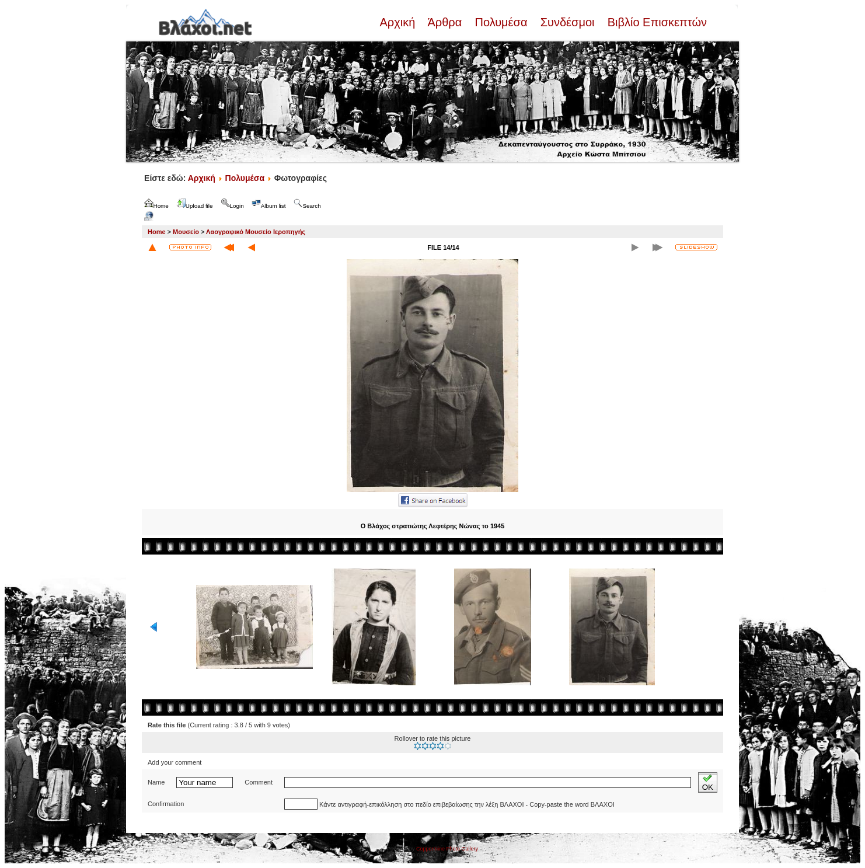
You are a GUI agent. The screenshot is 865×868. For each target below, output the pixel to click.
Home (157, 231)
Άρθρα (445, 22)
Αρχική (398, 22)
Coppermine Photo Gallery (447, 849)
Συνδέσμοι (567, 22)
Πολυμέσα (501, 22)
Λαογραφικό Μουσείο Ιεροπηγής (255, 231)
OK (707, 782)
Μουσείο (186, 231)
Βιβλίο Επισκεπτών (655, 22)
